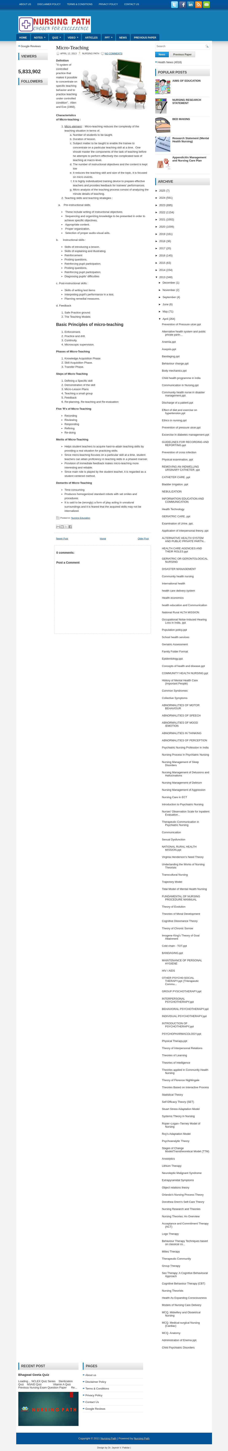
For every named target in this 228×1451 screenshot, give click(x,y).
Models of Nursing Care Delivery (181, 1305)
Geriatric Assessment (175, 644)
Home (23, 37)
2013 (162, 277)
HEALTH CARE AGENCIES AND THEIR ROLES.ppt (182, 550)
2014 (162, 270)
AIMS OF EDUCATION (186, 80)
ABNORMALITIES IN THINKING (181, 733)
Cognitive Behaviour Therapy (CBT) (183, 1283)
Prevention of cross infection (179, 452)
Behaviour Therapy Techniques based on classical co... (185, 1242)
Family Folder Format (175, 651)
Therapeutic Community (176, 1258)
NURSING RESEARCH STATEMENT (186, 101)
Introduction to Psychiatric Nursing (182, 804)
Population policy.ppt (174, 629)
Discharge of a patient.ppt (177, 402)
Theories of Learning (174, 1055)
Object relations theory (175, 1187)
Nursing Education (80, 518)
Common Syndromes (175, 690)
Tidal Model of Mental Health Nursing (184, 889)
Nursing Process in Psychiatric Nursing (185, 754)
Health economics (173, 597)
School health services (175, 637)
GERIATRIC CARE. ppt (176, 516)
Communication (171, 832)
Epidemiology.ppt (172, 658)
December (169, 282)
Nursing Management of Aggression (183, 789)
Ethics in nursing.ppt (174, 420)
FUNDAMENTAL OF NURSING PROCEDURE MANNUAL (181, 898)
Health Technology (173, 509)
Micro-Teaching (72, 47)
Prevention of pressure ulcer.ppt (181, 427)
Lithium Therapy (171, 1165)
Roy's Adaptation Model (176, 1133)
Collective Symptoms (174, 698)
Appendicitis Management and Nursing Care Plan (189, 159)
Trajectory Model (172, 881)
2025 (162, 190)
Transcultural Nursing (175, 874)
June (166, 304)
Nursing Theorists (172, 1290)
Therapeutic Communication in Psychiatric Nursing (180, 823)
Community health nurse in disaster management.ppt (183, 394)
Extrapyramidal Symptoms (178, 1180)
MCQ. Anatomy (171, 1333)
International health (173, 583)
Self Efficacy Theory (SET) (178, 1101)
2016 (162, 255)
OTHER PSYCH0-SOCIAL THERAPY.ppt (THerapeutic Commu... (180, 981)
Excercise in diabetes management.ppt (185, 434)
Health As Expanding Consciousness (184, 1297)
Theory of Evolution (173, 906)
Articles (91, 37)
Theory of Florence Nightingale (180, 1080)
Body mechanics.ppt (174, 370)
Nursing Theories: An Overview (181, 1216)
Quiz (58, 36)
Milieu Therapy (171, 1251)
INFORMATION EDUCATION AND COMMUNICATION (183, 500)
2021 (162, 219)
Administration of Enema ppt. (179, 1340)
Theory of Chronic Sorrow (177, 928)
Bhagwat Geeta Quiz (33, 1374)
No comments (114, 53)
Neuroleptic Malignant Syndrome (182, 1173)
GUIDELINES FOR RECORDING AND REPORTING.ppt (185, 443)
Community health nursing (178, 576)
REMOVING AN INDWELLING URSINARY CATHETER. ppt (181, 468)
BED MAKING (181, 119)
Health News (165, 62)
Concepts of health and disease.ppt (183, 666)
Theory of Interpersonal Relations (182, 1048)
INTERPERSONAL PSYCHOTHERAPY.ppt (178, 1000)
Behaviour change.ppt (175, 363)
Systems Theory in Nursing (178, 1116)
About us (25, 4)
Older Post (143, 538)
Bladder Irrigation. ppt (175, 484)
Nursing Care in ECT (174, 797)
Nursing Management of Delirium (182, 782)
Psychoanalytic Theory (175, 1141)
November (169, 290)
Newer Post (62, 538)
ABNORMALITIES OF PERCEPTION (184, 740)
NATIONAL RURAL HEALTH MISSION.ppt (179, 848)
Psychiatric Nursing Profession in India (185, 747)
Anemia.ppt (169, 341)
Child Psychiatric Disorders (178, 1347)
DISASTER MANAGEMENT (179, 569)
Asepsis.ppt (169, 349)
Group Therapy (171, 1265)
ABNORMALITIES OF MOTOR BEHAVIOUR (181, 707)
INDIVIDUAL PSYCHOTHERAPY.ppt (184, 1016)
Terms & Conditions (79, 4)
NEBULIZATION (172, 491)
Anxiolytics (168, 1158)
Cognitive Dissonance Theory (180, 921)
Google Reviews (31, 46)
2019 (162, 234)
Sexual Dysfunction (173, 839)
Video (74, 36)
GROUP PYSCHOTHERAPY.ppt (181, 991)
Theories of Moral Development (181, 913)
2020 (162, 226)
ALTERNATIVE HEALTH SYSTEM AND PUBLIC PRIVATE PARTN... (184, 539)
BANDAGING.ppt (172, 953)
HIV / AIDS (168, 970)
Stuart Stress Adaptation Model (181, 1109)
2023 (162, 205)
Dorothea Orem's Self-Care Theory (183, 1201)
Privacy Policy (108, 4)
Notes (41, 36)
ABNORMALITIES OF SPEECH (181, 715)
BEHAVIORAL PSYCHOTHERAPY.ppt (185, 1009)
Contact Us (131, 4)
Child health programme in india (181, 378)
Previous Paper (145, 37)
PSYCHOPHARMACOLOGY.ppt (181, 1033)
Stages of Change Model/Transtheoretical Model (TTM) (185, 1150)
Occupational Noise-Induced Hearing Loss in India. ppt (184, 621)
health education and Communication (184, 605)
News (123, 37)
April (166, 318)
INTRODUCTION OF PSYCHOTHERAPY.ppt (178, 1025)
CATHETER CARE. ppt (176, 477)
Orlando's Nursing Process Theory (183, 1194)
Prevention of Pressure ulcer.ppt (181, 324)
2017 (162, 248)
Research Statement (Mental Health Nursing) (190, 140)
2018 (162, 241)
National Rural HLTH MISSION (180, 612)
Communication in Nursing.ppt (180, 385)
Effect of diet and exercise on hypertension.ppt (179, 411)
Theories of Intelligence (176, 1062)
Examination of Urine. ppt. (177, 523)
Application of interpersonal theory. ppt (185, 530)
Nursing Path (108, 1438)
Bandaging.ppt (171, 356)
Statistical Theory (172, 1094)
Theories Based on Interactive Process (185, 1087)
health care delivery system (178, 590)
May (165, 311)
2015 (162, 262)
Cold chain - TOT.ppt (174, 945)
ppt (110, 36)
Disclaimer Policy (49, 4)
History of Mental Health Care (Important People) (180, 682)
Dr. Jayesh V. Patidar (118, 1447)
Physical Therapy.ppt (174, 1041)
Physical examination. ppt (177, 459)
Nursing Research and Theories (181, 1209)
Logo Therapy (170, 1233)
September (170, 297)
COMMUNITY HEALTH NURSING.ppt (185, 673)
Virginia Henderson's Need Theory (183, 857)
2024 (162, 197)
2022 (162, 212)
